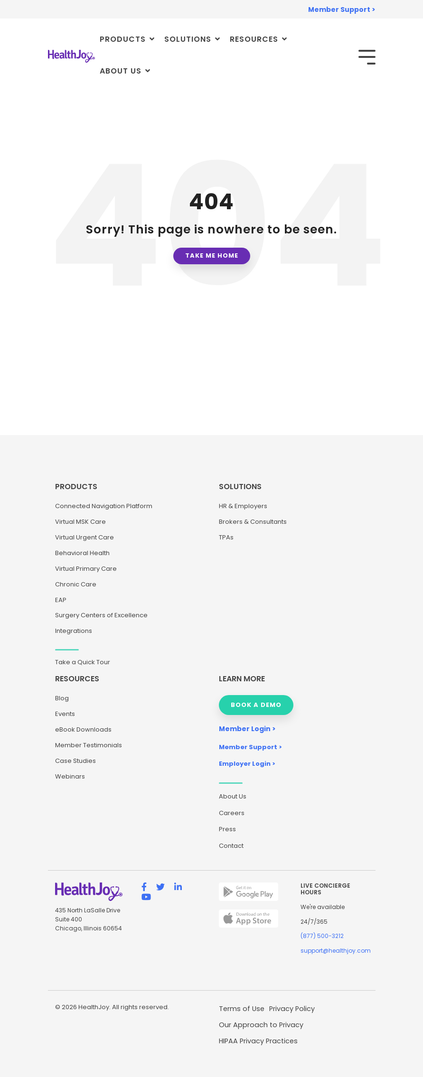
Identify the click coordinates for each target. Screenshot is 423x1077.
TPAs (226, 537)
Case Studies (75, 760)
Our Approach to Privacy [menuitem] (261, 1025)
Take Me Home (211, 255)
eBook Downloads (83, 729)
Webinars (70, 776)
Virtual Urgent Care (84, 537)
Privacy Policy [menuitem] (292, 1008)
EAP (60, 599)
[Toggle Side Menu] (367, 56)
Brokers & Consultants (253, 521)
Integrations (73, 630)
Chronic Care (75, 584)
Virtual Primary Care (86, 568)
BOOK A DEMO (256, 704)
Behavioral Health (82, 552)
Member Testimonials (88, 745)
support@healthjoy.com (336, 951)
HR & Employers (243, 506)
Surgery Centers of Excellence (101, 615)
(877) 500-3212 (322, 936)
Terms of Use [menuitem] (241, 1008)
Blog (62, 698)
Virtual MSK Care (80, 521)
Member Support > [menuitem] (342, 9)
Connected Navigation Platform (103, 506)
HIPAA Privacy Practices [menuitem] (258, 1041)
